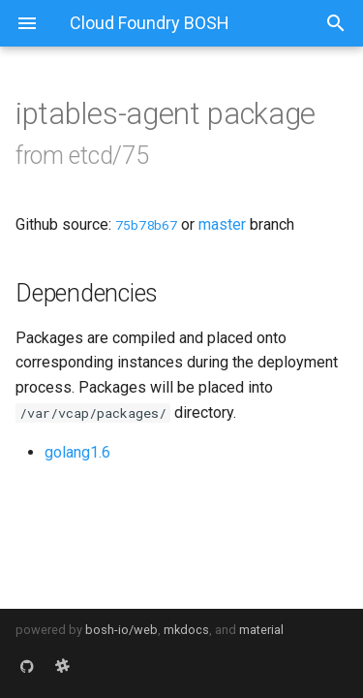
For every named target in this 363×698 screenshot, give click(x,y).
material (261, 629)
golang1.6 (77, 452)
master (222, 224)
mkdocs (186, 629)
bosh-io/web (121, 629)
